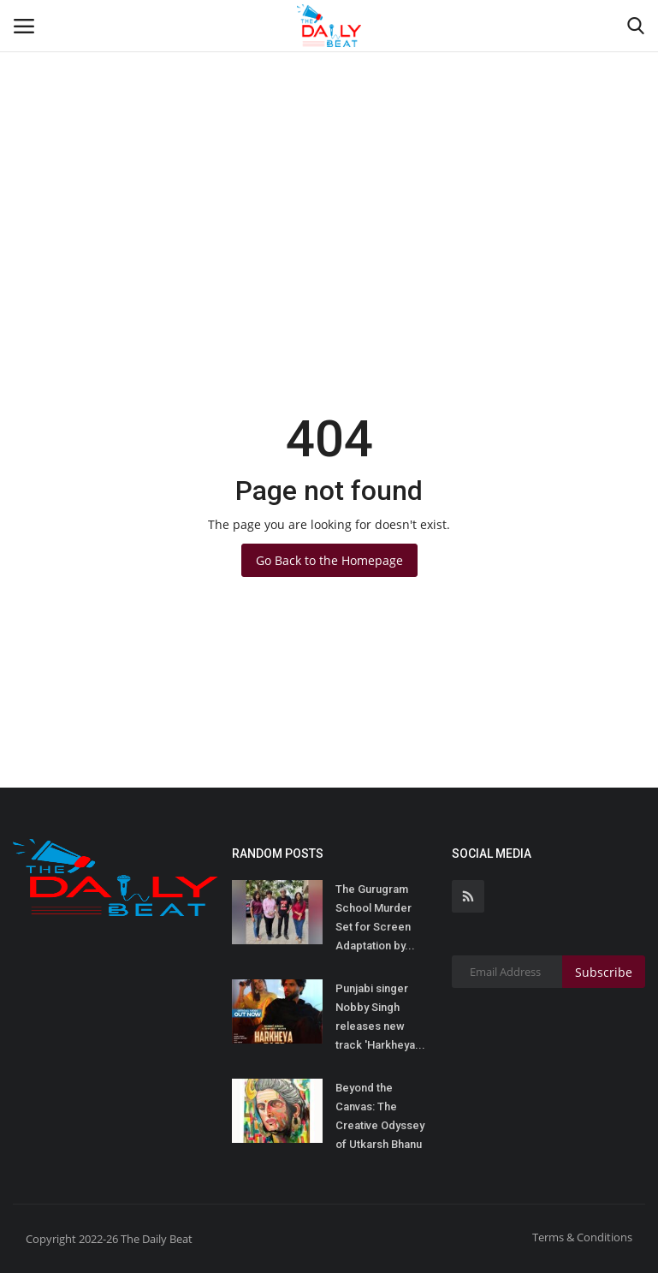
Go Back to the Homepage (329, 560)
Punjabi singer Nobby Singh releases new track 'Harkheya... (380, 1016)
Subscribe (603, 972)
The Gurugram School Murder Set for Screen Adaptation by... (375, 917)
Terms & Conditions (582, 1237)
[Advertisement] (329, 128)
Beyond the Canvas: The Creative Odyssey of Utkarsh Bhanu (379, 1116)
